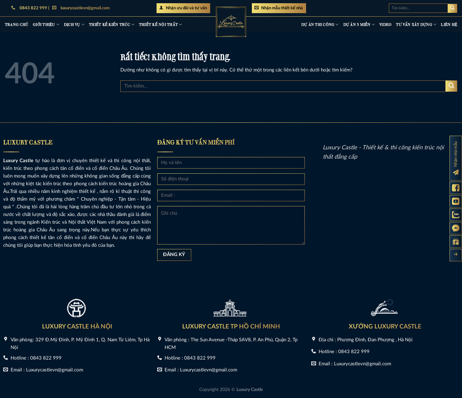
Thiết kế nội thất (160, 24)
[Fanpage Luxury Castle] (456, 188)
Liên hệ (449, 24)
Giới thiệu (46, 24)
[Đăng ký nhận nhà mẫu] (456, 158)
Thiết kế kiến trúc (111, 24)
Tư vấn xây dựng (416, 24)
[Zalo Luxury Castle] (456, 215)
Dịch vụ (74, 24)
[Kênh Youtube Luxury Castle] (456, 201)
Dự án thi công (320, 24)
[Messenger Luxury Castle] (456, 228)
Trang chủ (16, 24)
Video (385, 24)
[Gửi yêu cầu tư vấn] (456, 242)
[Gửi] (452, 8)
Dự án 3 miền (359, 24)
